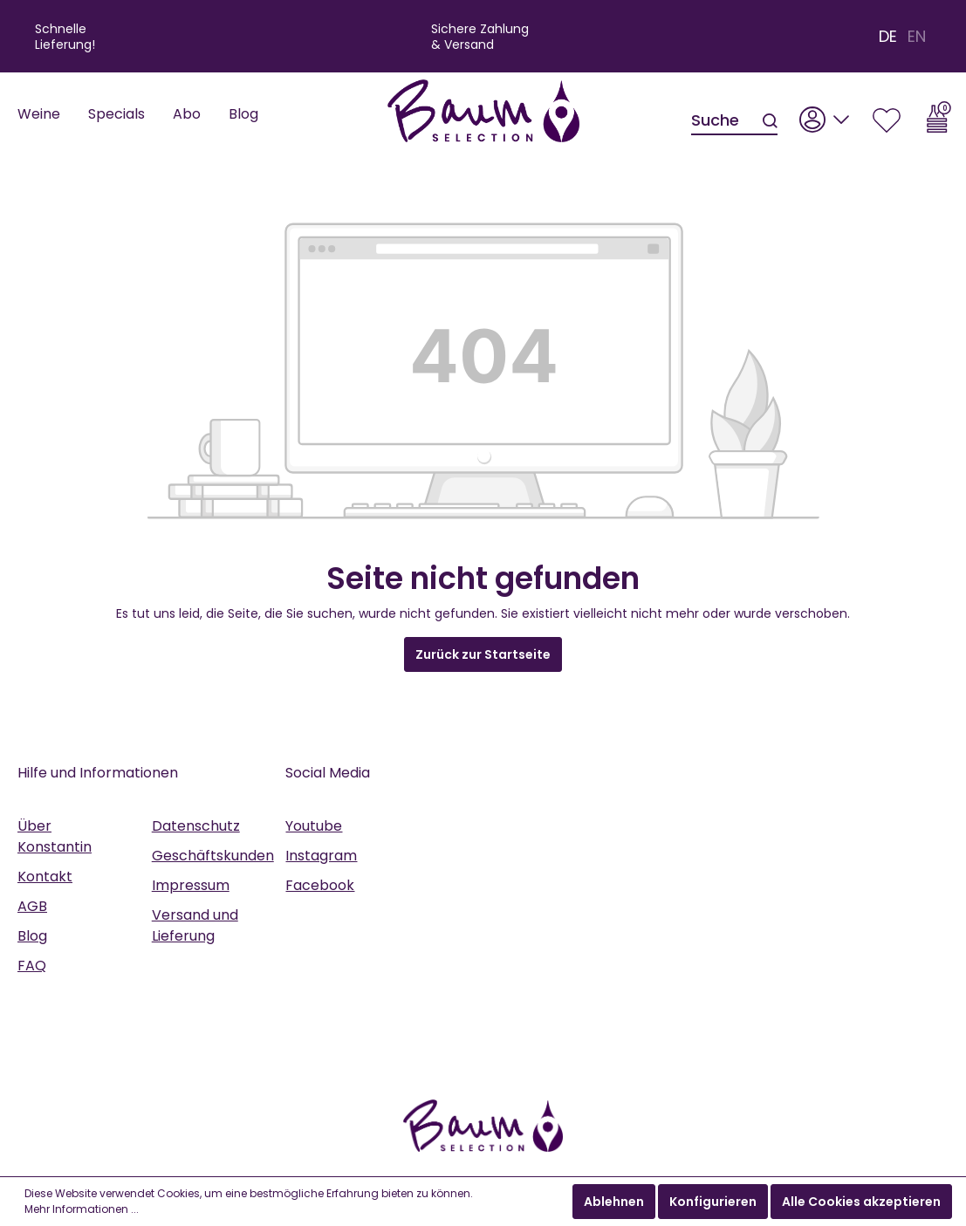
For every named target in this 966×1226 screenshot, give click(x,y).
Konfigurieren (713, 1201)
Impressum (191, 885)
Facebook (319, 885)
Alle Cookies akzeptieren (861, 1201)
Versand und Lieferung (195, 925)
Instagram (321, 856)
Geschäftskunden (213, 856)
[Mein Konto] (824, 114)
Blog (32, 936)
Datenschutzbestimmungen (652, 994)
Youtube (313, 826)
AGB (32, 906)
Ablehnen (614, 1201)
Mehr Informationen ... (81, 1209)
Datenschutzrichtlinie (559, 971)
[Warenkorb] (939, 114)
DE (888, 36)
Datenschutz (196, 826)
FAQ (31, 965)
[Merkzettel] (886, 114)
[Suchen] (769, 121)
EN (917, 36)
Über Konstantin (54, 836)
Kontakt (44, 876)
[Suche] (726, 121)
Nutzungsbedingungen (710, 971)
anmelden (806, 1064)
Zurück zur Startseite (483, 654)
